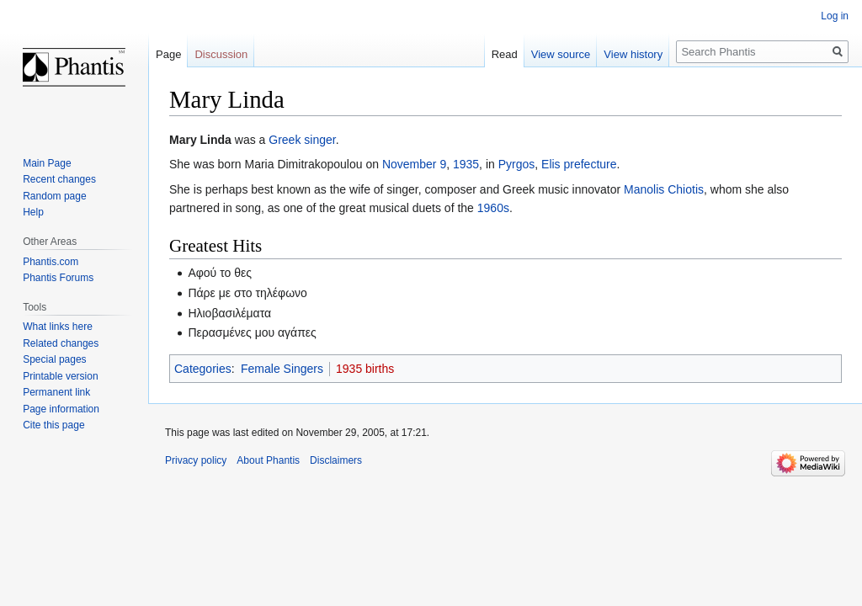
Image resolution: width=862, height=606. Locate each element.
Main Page (47, 163)
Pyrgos (516, 164)
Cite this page (53, 425)
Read (505, 54)
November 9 (414, 164)
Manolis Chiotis (664, 189)
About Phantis (268, 460)
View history (633, 54)
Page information (61, 409)
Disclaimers (336, 460)
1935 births (365, 368)
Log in (835, 16)
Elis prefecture (578, 164)
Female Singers (282, 368)
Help (33, 212)
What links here (58, 326)
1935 (466, 164)
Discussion (220, 54)
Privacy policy (195, 460)
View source (561, 54)
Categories (202, 368)
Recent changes (59, 179)
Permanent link (56, 392)
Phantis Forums (58, 278)
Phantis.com (50, 262)
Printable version (60, 376)
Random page (54, 196)
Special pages (54, 359)
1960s (493, 208)
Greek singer (302, 139)
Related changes (60, 343)
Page (168, 54)
